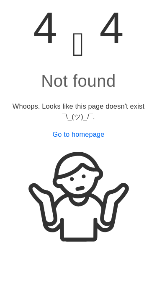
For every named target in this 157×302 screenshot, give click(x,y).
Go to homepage (78, 134)
